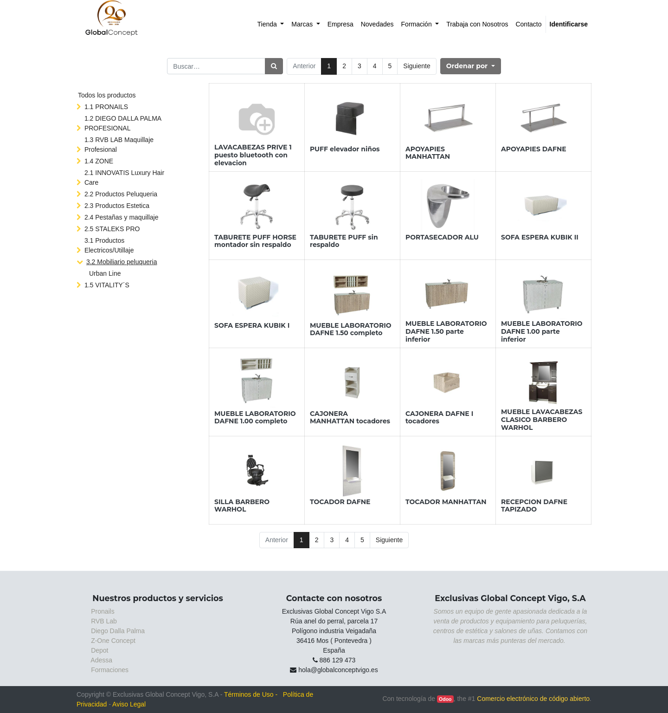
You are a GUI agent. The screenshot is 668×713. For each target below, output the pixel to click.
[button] (470, 66)
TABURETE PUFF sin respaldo (344, 241)
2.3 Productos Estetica (116, 205)
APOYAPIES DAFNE (533, 149)
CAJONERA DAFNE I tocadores (439, 417)
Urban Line (105, 273)
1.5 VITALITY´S (106, 285)
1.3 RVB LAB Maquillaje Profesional (119, 144)
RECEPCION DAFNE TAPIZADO (534, 506)
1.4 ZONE (98, 161)
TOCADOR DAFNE (340, 502)
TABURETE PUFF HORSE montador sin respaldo (255, 241)
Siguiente (416, 66)
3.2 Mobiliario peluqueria (121, 262)
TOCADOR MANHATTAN (446, 502)
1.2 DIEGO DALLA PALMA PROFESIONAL (122, 123)
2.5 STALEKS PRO (112, 229)
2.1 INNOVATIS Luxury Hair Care (124, 177)
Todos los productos (107, 95)
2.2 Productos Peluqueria (120, 194)
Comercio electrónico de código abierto (533, 698)
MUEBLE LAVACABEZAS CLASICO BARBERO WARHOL (541, 420)
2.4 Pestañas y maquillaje (121, 217)
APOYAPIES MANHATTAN (427, 153)
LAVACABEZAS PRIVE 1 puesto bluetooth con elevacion (253, 155)
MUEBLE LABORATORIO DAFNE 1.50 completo (351, 329)
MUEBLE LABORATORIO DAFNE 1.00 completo (255, 417)
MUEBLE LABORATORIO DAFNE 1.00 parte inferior (542, 331)
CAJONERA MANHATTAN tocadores (350, 417)
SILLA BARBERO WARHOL (242, 506)
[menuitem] (271, 24)
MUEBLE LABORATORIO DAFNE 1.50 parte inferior (446, 331)
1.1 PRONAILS (106, 106)
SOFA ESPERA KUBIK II (539, 237)
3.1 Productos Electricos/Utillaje (109, 245)
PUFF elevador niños (345, 149)
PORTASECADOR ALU (442, 237)
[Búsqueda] (274, 66)
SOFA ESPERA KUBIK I (251, 325)
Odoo (445, 699)
